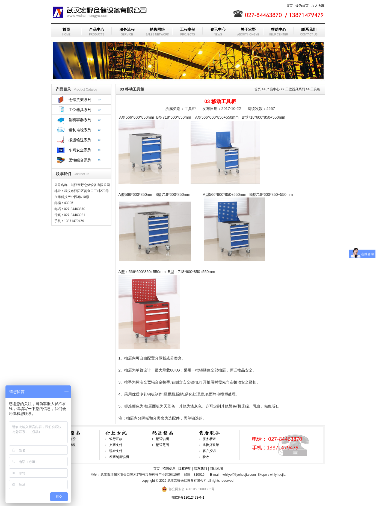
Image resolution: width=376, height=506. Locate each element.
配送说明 (162, 439)
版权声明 (184, 469)
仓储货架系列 (80, 99)
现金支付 (115, 451)
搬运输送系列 (80, 140)
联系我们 (200, 469)
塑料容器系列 (80, 120)
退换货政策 (211, 445)
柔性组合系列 (80, 160)
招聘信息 (169, 469)
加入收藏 (317, 6)
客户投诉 (209, 451)
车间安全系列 (80, 150)
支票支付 (115, 445)
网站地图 (216, 469)
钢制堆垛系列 (80, 130)
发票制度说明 (119, 457)
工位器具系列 (80, 109)
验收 (206, 457)
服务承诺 (209, 439)
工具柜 (190, 108)
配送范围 (162, 445)
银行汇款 (115, 439)
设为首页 (302, 6)
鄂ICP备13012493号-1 (187, 497)
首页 (289, 6)
